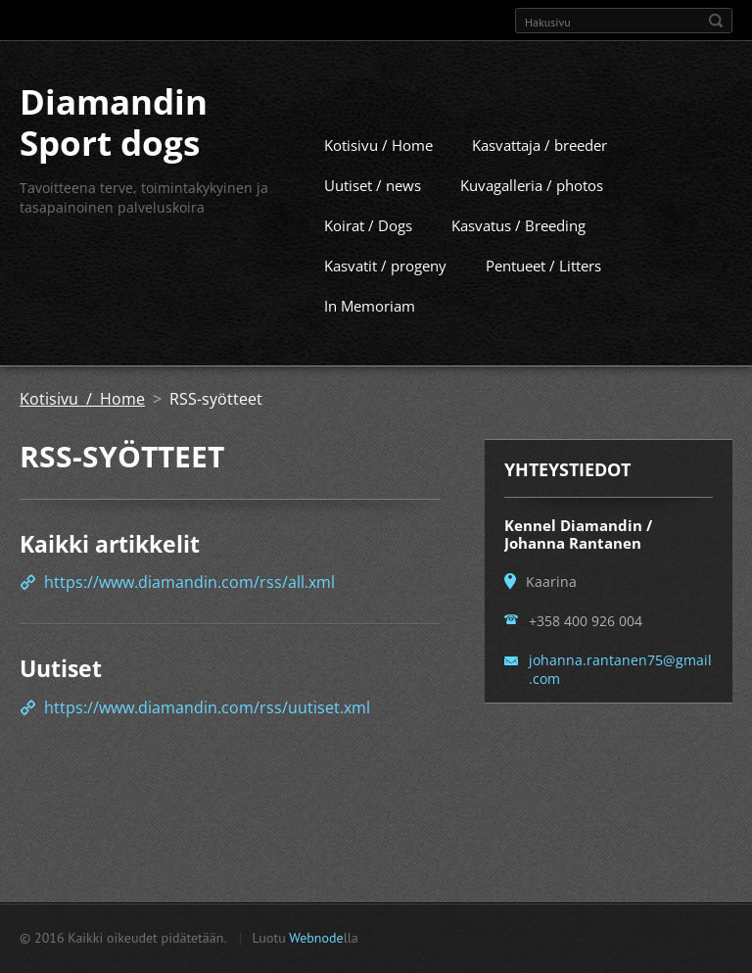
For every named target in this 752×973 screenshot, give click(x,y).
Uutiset (61, 703)
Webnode (316, 946)
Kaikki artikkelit (110, 579)
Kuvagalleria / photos (531, 220)
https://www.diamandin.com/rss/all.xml (189, 617)
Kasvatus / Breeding (518, 260)
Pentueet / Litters (543, 301)
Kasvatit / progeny (385, 301)
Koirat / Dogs (368, 260)
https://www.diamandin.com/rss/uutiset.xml (207, 743)
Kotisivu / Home (378, 180)
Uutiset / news (372, 220)
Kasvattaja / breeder (539, 180)
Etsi (716, 20)
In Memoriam (369, 341)
